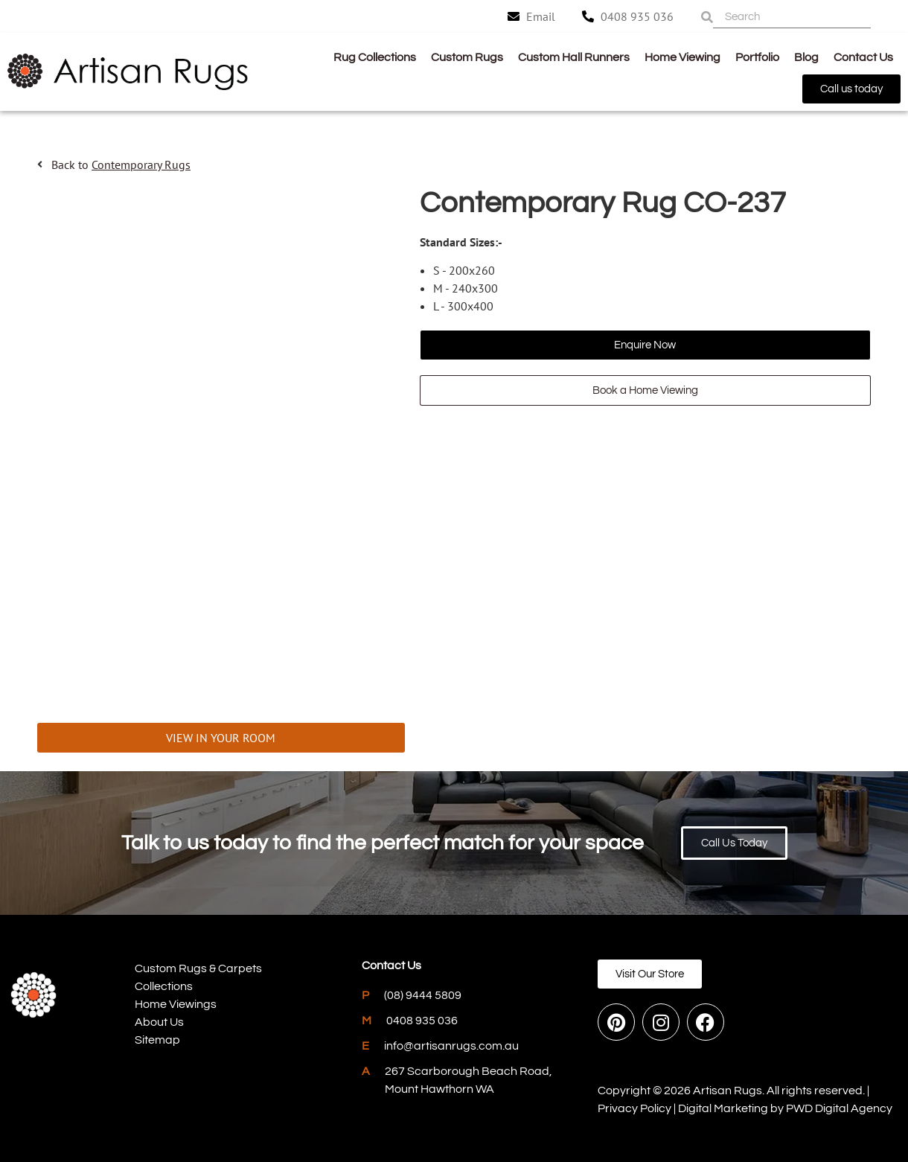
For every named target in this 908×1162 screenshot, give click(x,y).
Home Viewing (682, 57)
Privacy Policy (634, 1108)
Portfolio (757, 57)
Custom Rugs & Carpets (198, 968)
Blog (806, 57)
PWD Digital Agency (839, 1108)
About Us (159, 1022)
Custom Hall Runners (574, 57)
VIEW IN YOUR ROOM (220, 737)
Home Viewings (176, 1004)
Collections (164, 986)
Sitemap (157, 1040)
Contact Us (863, 57)
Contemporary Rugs (141, 164)
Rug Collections (374, 57)
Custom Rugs (467, 57)
